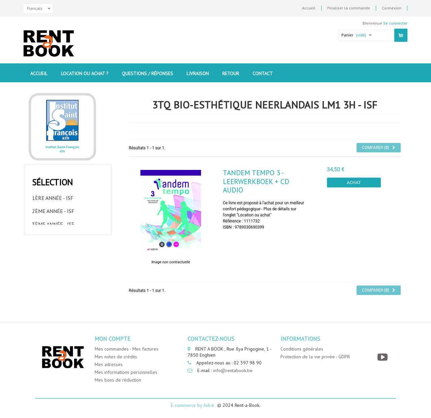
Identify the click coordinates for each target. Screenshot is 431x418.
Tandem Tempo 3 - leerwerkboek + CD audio (256, 181)
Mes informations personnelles (126, 372)
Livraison (198, 73)
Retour (230, 73)
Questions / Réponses (147, 73)
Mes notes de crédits (116, 357)
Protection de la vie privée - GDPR (315, 357)
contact (263, 73)
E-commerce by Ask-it (192, 405)
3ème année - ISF (53, 222)
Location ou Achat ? (84, 73)
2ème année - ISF (53, 209)
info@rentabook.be (233, 370)
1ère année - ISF (52, 196)
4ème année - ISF (53, 235)
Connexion (391, 8)
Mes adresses (109, 364)
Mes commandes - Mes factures (126, 349)
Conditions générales (301, 349)
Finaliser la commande (348, 8)
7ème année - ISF (53, 275)
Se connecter (395, 23)
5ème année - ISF (53, 248)
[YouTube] (383, 357)
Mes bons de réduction (118, 380)
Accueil (309, 8)
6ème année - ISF (53, 262)
